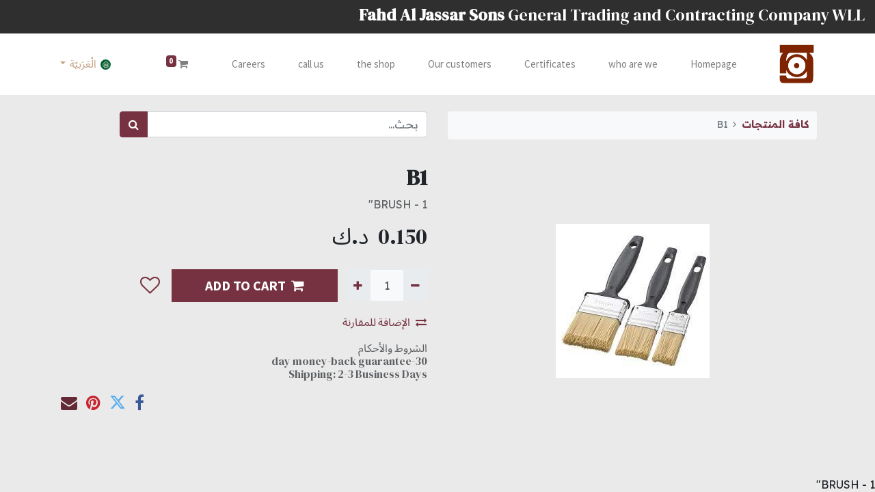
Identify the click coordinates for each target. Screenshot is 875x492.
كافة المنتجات (775, 124)
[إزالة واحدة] (415, 285)
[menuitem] (712, 64)
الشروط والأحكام (392, 347)
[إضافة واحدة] (358, 285)
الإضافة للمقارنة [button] (384, 322)
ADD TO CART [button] (254, 285)
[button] (150, 285)
